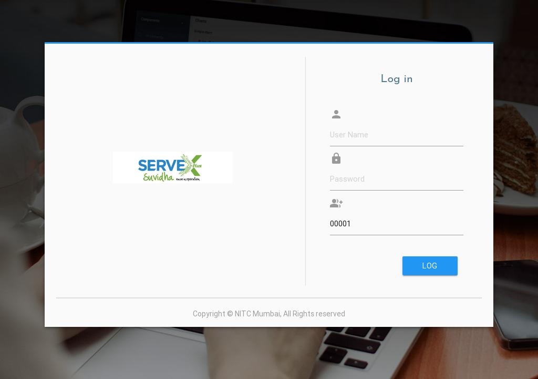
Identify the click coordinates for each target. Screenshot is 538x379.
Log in (430, 268)
